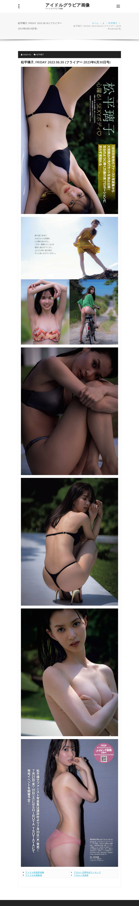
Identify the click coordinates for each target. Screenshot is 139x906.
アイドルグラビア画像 (67, 5)
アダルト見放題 (81, 875)
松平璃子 (112, 23)
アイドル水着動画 (33, 875)
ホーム (95, 23)
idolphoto (26, 54)
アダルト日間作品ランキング (87, 872)
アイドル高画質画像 (34, 872)
